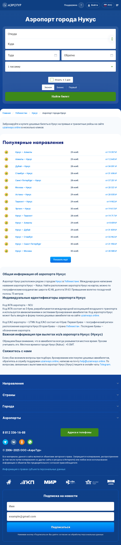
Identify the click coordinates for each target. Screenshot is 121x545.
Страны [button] (60, 395)
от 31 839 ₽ (111, 230)
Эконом (48, 87)
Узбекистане (71, 281)
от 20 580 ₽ (111, 251)
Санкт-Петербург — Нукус (28, 180)
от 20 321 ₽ (111, 187)
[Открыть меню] (117, 5)
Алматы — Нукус (23, 159)
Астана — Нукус (23, 194)
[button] (74, 5)
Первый (73, 87)
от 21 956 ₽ (111, 244)
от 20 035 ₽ (111, 194)
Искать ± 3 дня (62, 79)
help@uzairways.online (92, 361)
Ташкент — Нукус (23, 201)
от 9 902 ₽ (112, 201)
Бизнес (60, 87)
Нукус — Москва (23, 251)
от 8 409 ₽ (112, 223)
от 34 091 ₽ (111, 166)
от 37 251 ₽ (111, 180)
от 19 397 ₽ (111, 152)
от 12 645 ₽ (111, 159)
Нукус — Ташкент (23, 216)
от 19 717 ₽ (111, 216)
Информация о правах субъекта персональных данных (34, 469)
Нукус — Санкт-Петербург (28, 244)
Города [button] (60, 406)
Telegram (105, 364)
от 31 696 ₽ (111, 173)
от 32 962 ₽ (111, 237)
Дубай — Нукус (22, 166)
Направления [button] (60, 383)
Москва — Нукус (23, 187)
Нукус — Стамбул (24, 237)
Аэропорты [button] (60, 418)
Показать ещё (60, 259)
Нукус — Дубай (22, 230)
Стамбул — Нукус (24, 173)
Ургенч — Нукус (23, 208)
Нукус (59, 281)
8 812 (14, 432)
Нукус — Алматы (23, 152)
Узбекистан (72, 326)
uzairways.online (12, 127)
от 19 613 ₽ (111, 208)
